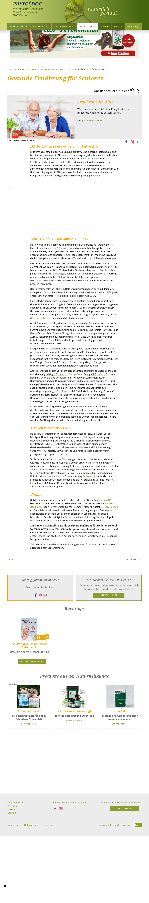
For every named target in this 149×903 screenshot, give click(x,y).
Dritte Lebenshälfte (51, 96)
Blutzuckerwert (94, 361)
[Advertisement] (74, 841)
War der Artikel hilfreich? (111, 118)
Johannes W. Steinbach (93, 147)
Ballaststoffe (57, 546)
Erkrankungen (18, 26)
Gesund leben (87, 26)
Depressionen (38, 581)
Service (118, 26)
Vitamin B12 (112, 570)
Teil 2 (33, 621)
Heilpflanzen (41, 26)
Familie (105, 26)
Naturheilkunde (64, 26)
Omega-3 (82, 428)
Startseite (13, 96)
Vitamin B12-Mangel (42, 578)
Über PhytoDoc (16, 879)
